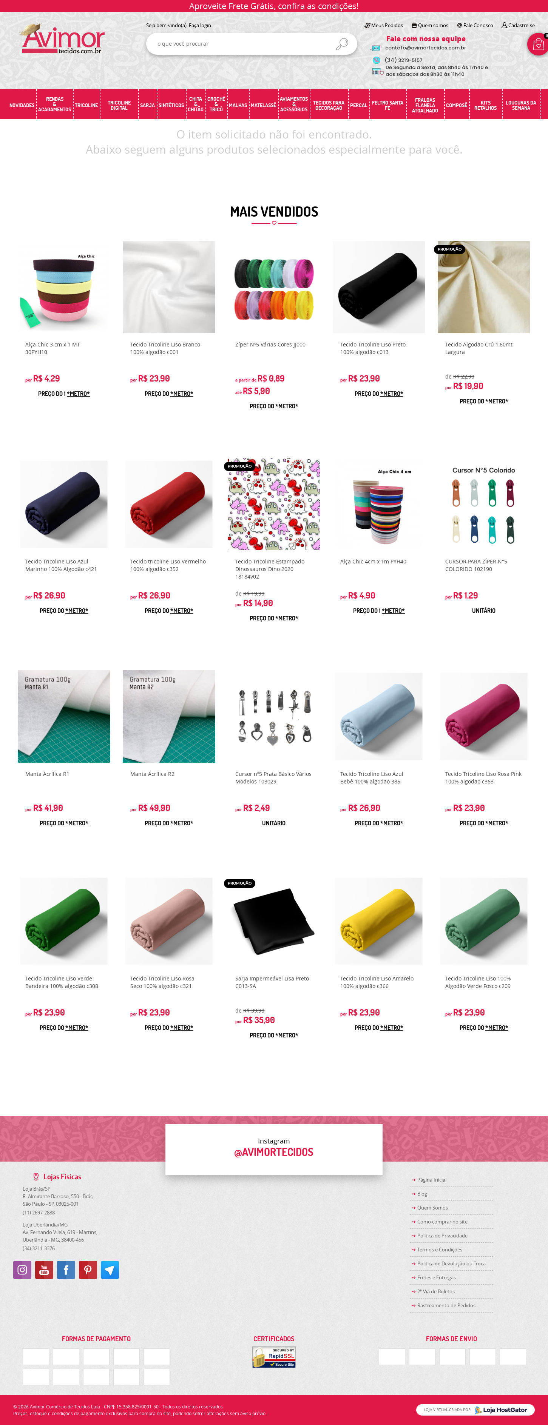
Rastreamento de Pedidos (446, 1305)
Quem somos (433, 25)
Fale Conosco (478, 25)
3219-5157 (403, 60)
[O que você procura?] (342, 44)
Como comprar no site (442, 1221)
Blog (422, 1193)
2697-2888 (39, 1212)
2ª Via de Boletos (436, 1291)
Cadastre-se (521, 25)
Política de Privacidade (442, 1235)
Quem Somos (432, 1207)
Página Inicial (431, 1179)
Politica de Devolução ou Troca (451, 1263)
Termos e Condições (439, 1249)
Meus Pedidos (387, 25)
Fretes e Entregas (436, 1277)
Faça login (200, 25)
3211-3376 (39, 1248)
